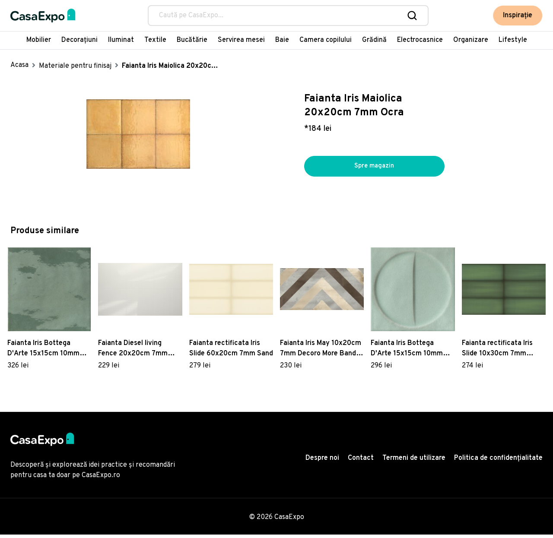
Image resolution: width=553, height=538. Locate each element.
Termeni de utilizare (413, 462)
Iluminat (121, 40)
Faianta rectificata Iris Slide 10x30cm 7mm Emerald (497, 352)
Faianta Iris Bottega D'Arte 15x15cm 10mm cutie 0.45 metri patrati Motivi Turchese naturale (410, 352)
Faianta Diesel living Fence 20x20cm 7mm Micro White (133, 352)
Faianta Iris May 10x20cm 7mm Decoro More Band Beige (320, 352)
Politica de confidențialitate (498, 462)
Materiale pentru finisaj (75, 66)
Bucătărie (192, 40)
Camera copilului (325, 40)
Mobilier (38, 40)
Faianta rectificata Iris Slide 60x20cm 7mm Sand (231, 351)
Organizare (470, 40)
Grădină (374, 40)
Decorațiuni (79, 40)
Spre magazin (374, 168)
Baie (282, 40)
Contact (361, 462)
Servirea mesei (241, 40)
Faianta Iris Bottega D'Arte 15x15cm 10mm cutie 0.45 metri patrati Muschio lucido (45, 352)
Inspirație (518, 15)
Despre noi (322, 462)
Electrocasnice (420, 40)
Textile (155, 40)
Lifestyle (513, 40)
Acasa (19, 65)
